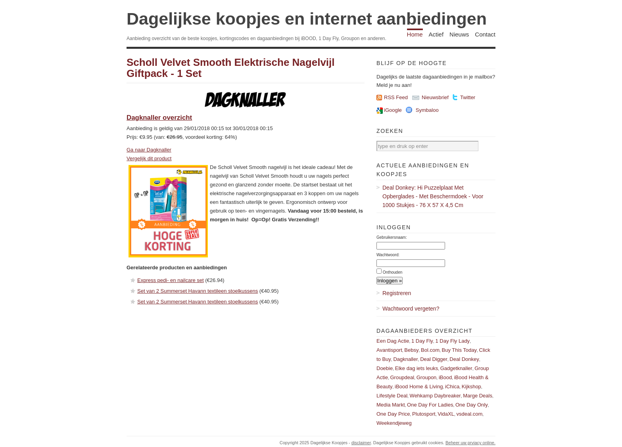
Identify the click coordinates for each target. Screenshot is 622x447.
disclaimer (361, 442)
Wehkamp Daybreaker (435, 396)
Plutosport (424, 414)
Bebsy (411, 350)
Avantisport (389, 350)
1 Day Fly (422, 341)
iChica (452, 386)
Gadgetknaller (456, 368)
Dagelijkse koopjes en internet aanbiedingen (307, 18)
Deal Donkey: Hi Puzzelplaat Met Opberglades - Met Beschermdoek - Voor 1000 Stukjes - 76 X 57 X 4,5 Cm (432, 196)
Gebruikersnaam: (391, 237)
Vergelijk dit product (149, 158)
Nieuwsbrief (435, 97)
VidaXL (446, 414)
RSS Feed (396, 97)
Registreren (396, 293)
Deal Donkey (464, 359)
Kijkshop (471, 386)
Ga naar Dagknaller (149, 150)
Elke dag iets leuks (416, 368)
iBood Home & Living (419, 386)
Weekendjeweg (394, 423)
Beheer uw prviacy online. (470, 442)
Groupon (427, 377)
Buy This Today (459, 350)
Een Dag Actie (392, 341)
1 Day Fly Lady (452, 341)
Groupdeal (402, 377)
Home (415, 34)
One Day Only (471, 405)
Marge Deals (477, 396)
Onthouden (393, 272)
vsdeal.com (469, 414)
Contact (485, 34)
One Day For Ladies (430, 405)
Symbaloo (427, 110)
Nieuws (459, 34)
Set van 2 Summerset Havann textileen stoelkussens (197, 291)
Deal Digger (433, 359)
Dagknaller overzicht (159, 117)
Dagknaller (405, 359)
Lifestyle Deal (391, 396)
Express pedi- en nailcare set (170, 280)
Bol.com (430, 350)
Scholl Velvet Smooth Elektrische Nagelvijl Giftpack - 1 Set (231, 68)
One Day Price (393, 414)
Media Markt (390, 405)
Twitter (467, 97)
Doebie (384, 368)
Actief (436, 34)
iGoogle (393, 110)
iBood (445, 377)
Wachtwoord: (387, 255)
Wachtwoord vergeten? (410, 308)
